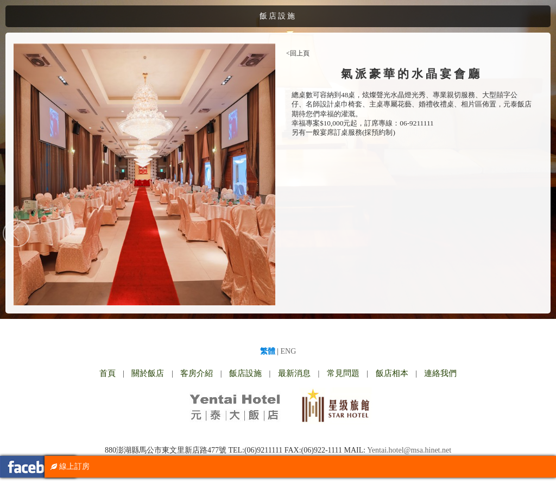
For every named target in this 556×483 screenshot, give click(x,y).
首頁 (107, 373)
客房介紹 (196, 373)
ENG (288, 351)
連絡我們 (440, 373)
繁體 (267, 351)
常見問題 (343, 373)
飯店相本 (392, 373)
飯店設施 (245, 373)
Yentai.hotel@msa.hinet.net (409, 450)
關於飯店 (147, 373)
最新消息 (294, 373)
